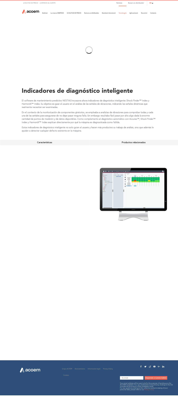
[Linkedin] (163, 367)
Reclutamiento (80, 369)
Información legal (94, 369)
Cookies (66, 375)
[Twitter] (145, 367)
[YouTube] (154, 367)
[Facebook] (141, 367)
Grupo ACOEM (67, 369)
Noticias (119, 3)
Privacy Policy (108, 369)
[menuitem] (30, 3)
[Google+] (159, 367)
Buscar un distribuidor (136, 3)
